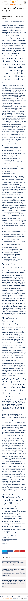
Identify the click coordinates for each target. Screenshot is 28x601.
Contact (2, 596)
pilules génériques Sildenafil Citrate (11, 535)
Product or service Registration (10, 561)
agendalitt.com (5, 537)
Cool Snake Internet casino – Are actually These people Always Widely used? (13, 581)
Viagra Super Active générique (9, 539)
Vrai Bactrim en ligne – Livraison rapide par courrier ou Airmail (13, 570)
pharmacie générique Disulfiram (15, 186)
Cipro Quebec (20, 422)
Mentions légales (9, 596)
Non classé (5, 13)
